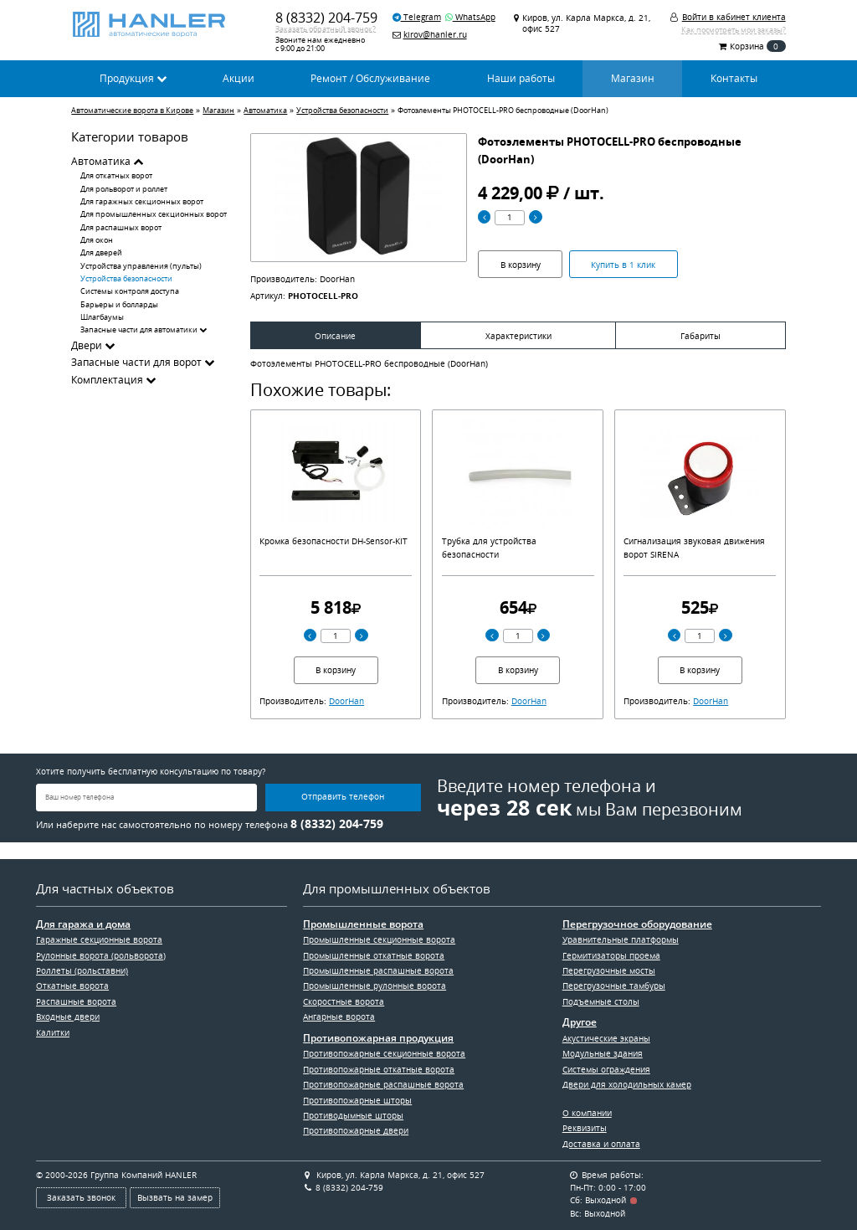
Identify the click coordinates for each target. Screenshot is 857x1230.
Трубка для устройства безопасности (489, 547)
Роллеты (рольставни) (82, 970)
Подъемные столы (600, 1001)
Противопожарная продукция (378, 1038)
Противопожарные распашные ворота (383, 1084)
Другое (579, 1022)
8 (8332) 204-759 (326, 17)
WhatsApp (470, 17)
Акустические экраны (606, 1038)
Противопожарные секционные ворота (384, 1053)
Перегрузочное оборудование (637, 924)
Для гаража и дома (83, 924)
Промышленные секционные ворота (379, 939)
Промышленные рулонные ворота (374, 985)
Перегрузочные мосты (608, 970)
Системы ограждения (606, 1069)
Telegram (417, 17)
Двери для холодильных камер (626, 1084)
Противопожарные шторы (357, 1100)
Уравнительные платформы (620, 939)
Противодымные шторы (353, 1115)
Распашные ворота (76, 1001)
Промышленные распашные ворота (378, 970)
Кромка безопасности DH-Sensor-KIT (333, 541)
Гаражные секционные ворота (99, 939)
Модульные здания (602, 1053)
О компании (587, 1113)
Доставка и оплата (601, 1144)
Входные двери (68, 1016)
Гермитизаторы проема (611, 955)
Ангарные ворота (339, 1016)
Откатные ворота (72, 985)
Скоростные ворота (343, 1001)
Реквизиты (584, 1128)
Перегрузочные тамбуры (613, 985)
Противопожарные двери (355, 1130)
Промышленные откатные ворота (373, 955)
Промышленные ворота (363, 924)
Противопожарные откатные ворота (378, 1069)
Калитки (52, 1032)
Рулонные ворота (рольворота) (101, 955)
